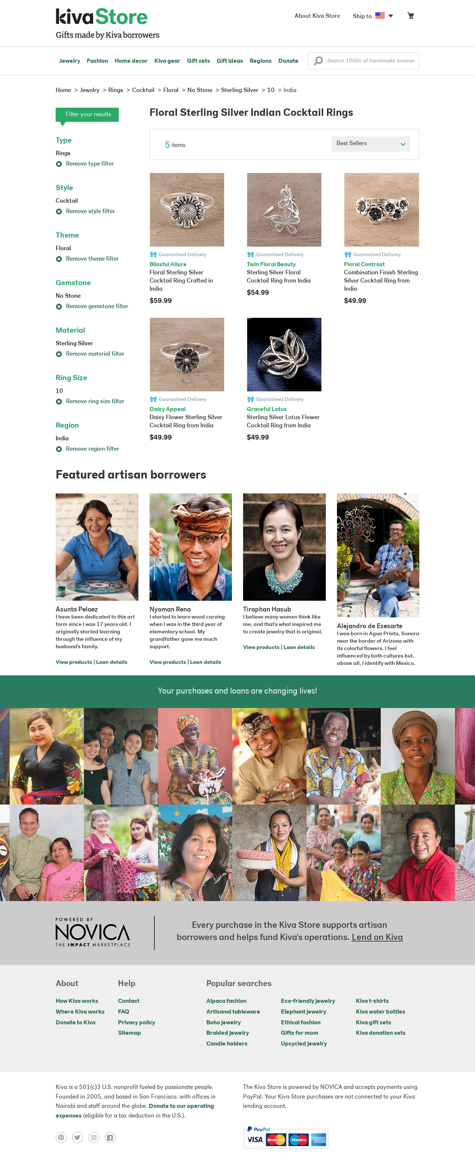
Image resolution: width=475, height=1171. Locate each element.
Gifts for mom (299, 1033)
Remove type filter (85, 164)
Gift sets (198, 61)
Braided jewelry (227, 1033)
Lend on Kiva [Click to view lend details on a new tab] (377, 937)
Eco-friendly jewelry (308, 1001)
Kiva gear (167, 61)
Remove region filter (87, 449)
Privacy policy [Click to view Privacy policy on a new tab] (136, 1023)
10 (59, 391)
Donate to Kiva (75, 1023)
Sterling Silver (74, 344)
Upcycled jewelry (304, 1044)
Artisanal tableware (233, 1012)
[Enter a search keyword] (363, 60)
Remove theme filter (87, 259)
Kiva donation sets (381, 1033)
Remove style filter (85, 212)
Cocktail (67, 201)
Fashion (97, 61)
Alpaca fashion (226, 1001)
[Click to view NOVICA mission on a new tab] (93, 933)
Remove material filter (90, 354)
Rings (63, 154)
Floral (63, 249)
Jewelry (69, 61)
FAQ (123, 1012)
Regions (261, 61)
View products (74, 662)
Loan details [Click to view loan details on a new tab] (111, 662)
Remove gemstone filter (92, 307)
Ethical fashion (301, 1023)
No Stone (68, 296)
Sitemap (129, 1033)
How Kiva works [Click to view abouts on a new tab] (77, 1001)
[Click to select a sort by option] (371, 144)
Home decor (131, 61)
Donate (288, 61)
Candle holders (227, 1044)
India (62, 439)
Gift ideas (230, 61)
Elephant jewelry (303, 1012)
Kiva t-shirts (372, 1001)
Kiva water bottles (380, 1012)
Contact (129, 1001)
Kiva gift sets (373, 1023)
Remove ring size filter (90, 402)
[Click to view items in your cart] (410, 17)
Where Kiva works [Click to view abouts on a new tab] (80, 1012)
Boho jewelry (223, 1023)
